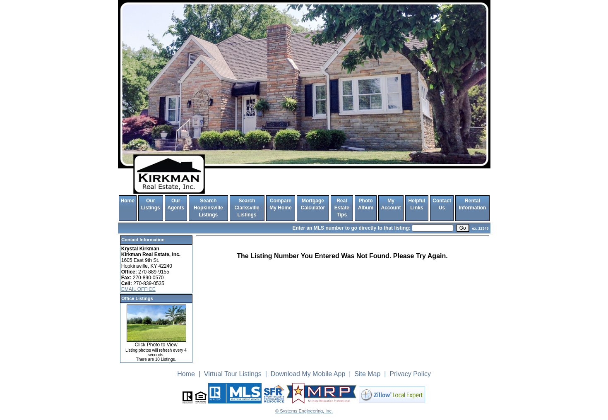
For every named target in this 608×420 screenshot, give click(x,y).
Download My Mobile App (308, 373)
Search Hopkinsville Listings (208, 208)
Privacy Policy (410, 373)
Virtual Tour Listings (233, 373)
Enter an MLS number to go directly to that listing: (351, 228)
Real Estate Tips (341, 208)
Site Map (367, 373)
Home (128, 201)
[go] (462, 228)
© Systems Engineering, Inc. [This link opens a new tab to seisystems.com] (304, 410)
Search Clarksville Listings (247, 208)
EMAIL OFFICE (138, 289)
